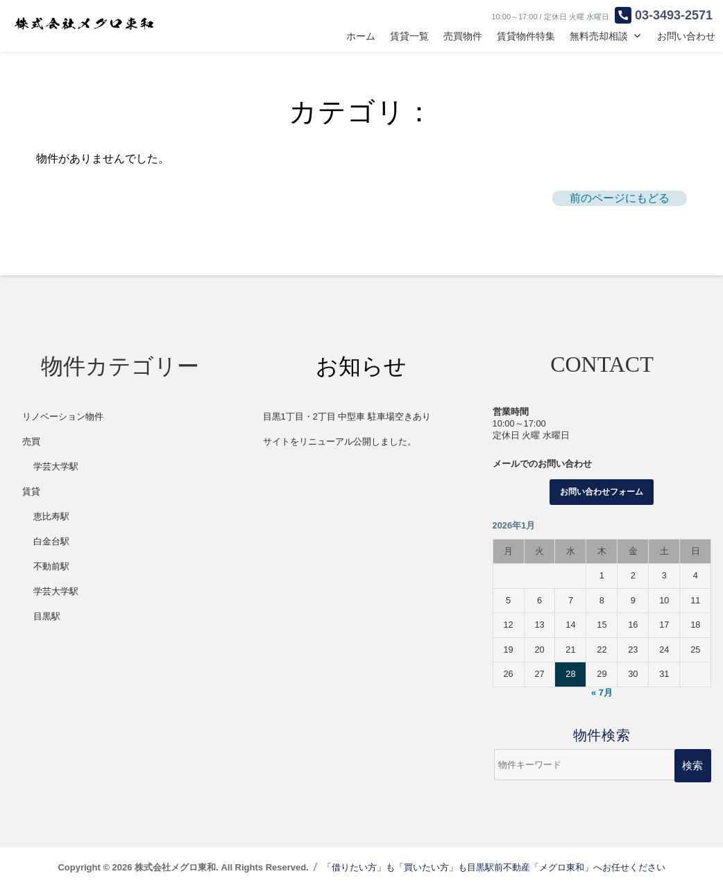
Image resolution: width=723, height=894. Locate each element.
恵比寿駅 (51, 516)
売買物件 (462, 36)
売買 (31, 441)
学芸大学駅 (55, 466)
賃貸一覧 (409, 36)
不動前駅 (51, 566)
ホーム (360, 36)
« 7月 (602, 692)
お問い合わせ (686, 36)
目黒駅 (46, 616)
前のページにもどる (620, 198)
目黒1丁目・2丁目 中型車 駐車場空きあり (347, 416)
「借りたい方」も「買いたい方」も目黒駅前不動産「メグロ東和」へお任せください (494, 867)
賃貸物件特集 (526, 36)
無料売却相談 (599, 36)
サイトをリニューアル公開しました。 (339, 441)
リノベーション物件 (62, 416)
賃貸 (31, 491)
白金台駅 (51, 541)
